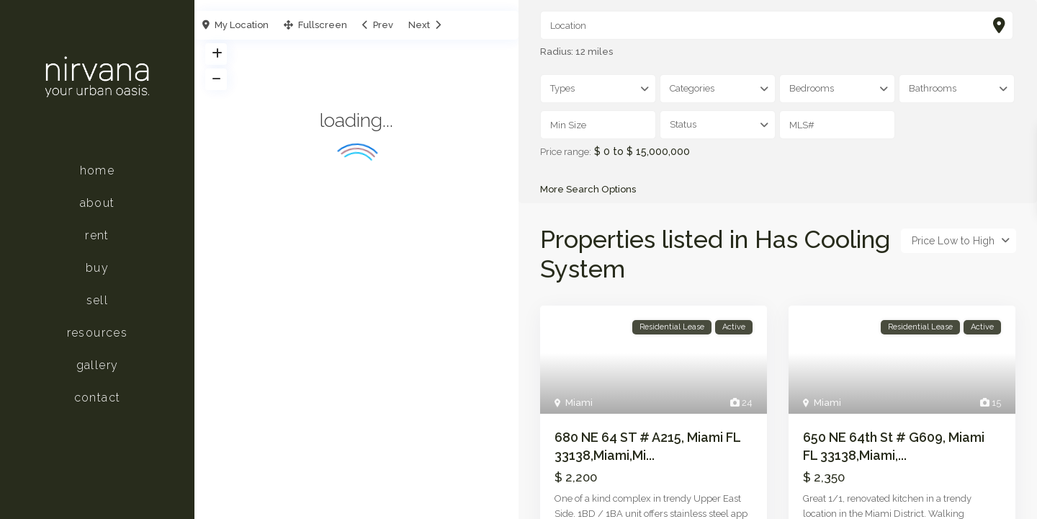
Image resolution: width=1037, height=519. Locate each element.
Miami (579, 404)
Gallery (97, 365)
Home (97, 170)
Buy (97, 268)
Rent (97, 235)
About (97, 203)
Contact (97, 397)
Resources (97, 333)
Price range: (565, 152)
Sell (97, 300)
